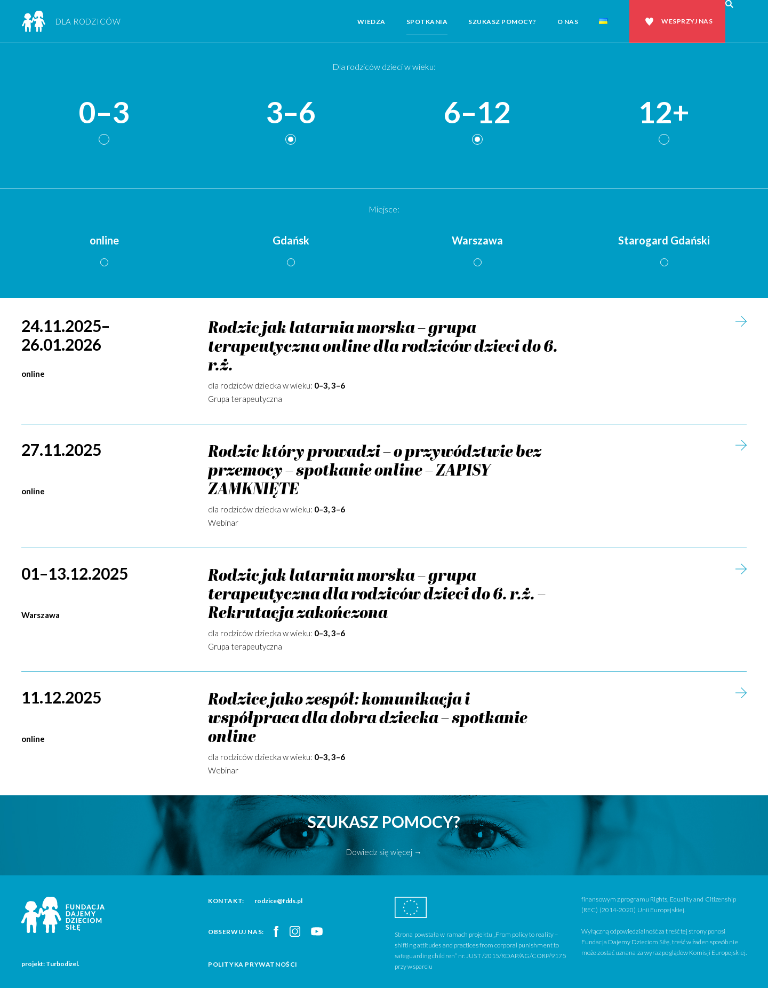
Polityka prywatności (253, 964)
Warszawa (477, 240)
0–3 (104, 113)
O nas (568, 22)
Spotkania (427, 22)
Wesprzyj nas (687, 21)
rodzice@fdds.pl (278, 901)
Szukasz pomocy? (502, 22)
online (104, 240)
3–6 (291, 113)
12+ (664, 113)
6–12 (477, 113)
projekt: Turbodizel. (50, 964)
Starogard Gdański (664, 240)
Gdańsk (291, 240)
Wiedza (371, 22)
